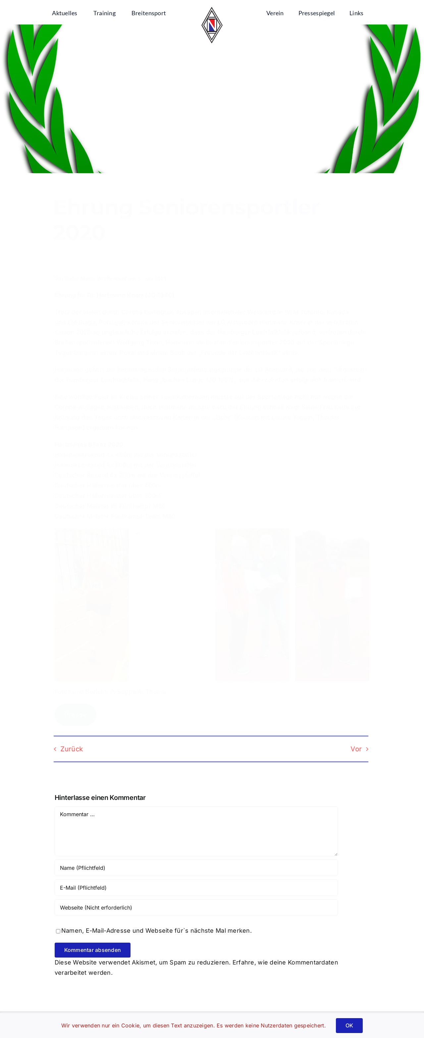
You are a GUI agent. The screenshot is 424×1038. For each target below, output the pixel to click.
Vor (351, 749)
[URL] (196, 907)
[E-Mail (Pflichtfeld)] (196, 887)
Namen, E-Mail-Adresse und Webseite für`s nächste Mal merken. (156, 930)
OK (349, 1025)
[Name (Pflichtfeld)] (196, 868)
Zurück (67, 749)
